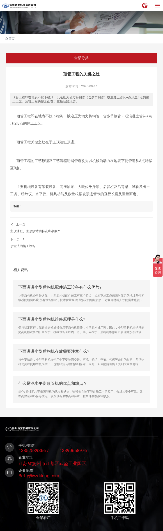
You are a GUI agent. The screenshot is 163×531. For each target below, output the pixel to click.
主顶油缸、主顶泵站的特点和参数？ (35, 231)
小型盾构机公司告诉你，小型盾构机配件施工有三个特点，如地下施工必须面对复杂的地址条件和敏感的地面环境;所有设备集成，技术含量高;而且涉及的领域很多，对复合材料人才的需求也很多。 (81, 300)
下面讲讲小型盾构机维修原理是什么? (51, 319)
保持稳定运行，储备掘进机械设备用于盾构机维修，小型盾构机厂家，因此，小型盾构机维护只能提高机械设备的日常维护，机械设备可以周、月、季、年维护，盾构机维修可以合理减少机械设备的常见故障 (81, 332)
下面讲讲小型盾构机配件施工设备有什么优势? (59, 287)
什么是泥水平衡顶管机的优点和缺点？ (52, 383)
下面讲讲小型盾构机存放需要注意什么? (53, 351)
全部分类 (81, 58)
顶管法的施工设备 (22, 246)
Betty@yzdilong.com (38, 475)
